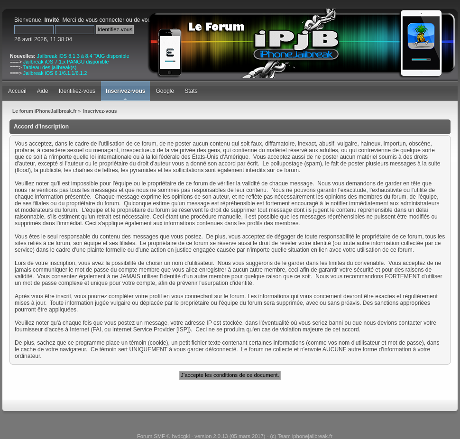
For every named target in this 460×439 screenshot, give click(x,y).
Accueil (17, 91)
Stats (190, 91)
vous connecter (105, 20)
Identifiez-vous (77, 91)
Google (165, 91)
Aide (42, 91)
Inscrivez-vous (125, 91)
